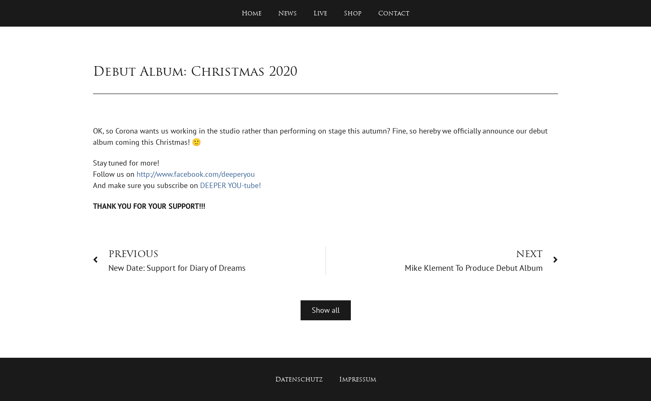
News (287, 13)
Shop (353, 13)
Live (320, 13)
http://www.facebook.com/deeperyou (196, 174)
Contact (393, 13)
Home (252, 13)
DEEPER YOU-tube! (230, 185)
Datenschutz (299, 379)
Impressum (357, 379)
